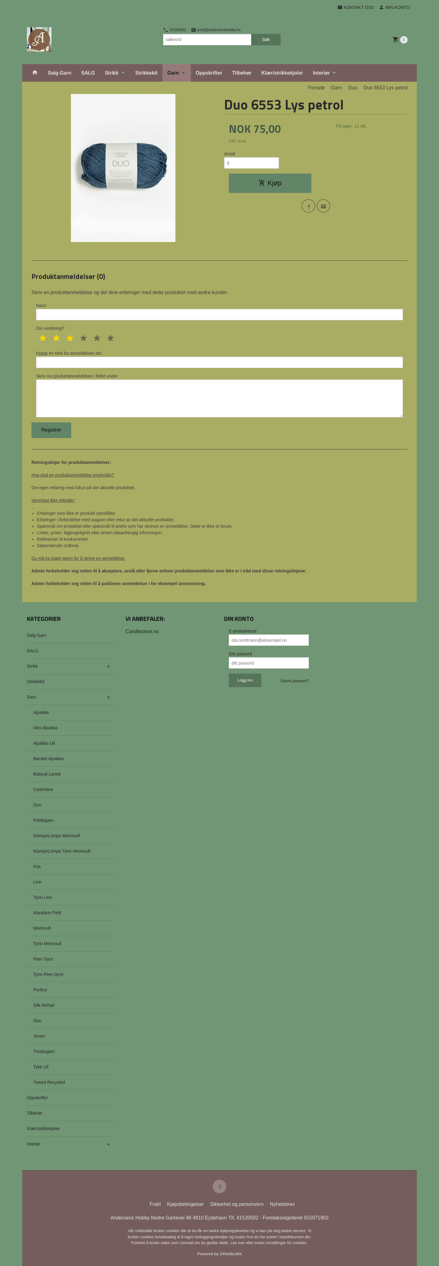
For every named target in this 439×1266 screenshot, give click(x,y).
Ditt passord (240, 653)
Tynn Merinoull (47, 943)
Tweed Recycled (49, 1082)
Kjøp (269, 183)
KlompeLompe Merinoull (56, 835)
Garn (173, 73)
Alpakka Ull (44, 743)
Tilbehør (242, 73)
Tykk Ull (40, 1066)
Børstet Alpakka (48, 758)
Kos (37, 866)
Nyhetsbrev (282, 1204)
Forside (316, 87)
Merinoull (42, 928)
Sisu (37, 1020)
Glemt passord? (295, 680)
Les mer (238, 1242)
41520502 (174, 30)
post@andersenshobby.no (215, 30)
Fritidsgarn (43, 820)
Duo (37, 804)
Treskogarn (44, 1051)
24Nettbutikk (231, 1254)
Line (37, 881)
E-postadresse (242, 631)
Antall (229, 153)
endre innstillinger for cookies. (281, 1242)
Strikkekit (146, 73)
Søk (266, 39)
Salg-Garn (59, 73)
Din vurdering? (50, 328)
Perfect (40, 989)
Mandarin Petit (47, 912)
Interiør (321, 73)
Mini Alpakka (45, 727)
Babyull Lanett (47, 774)
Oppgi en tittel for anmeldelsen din (219, 359)
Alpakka (41, 712)
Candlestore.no (142, 631)
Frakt (155, 1204)
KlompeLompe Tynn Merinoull (61, 851)
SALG (88, 73)
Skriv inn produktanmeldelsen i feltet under (219, 395)
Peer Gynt (43, 959)
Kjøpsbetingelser (185, 1204)
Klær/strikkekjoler (282, 73)
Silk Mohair (44, 1005)
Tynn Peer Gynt (48, 974)
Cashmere (43, 789)
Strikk (111, 73)
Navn (219, 311)
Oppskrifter (209, 73)
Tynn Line (42, 897)
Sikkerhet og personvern (237, 1204)
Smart (39, 1036)
